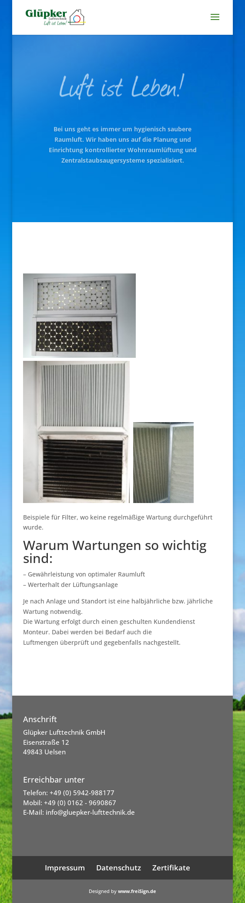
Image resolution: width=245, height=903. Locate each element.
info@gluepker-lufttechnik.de (90, 812)
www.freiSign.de (137, 891)
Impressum (65, 868)
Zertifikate (171, 868)
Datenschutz (118, 868)
